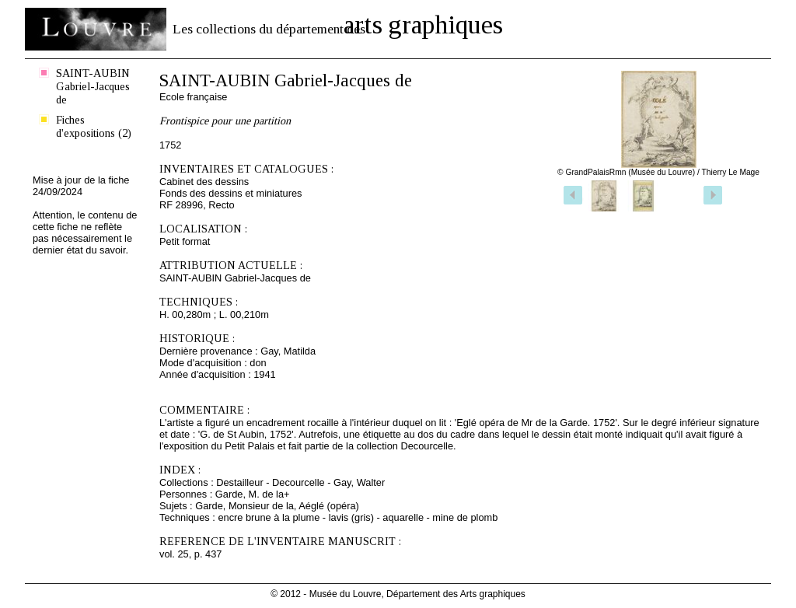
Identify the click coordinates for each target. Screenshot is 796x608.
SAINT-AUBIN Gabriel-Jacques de (93, 86)
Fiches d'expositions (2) (93, 126)
